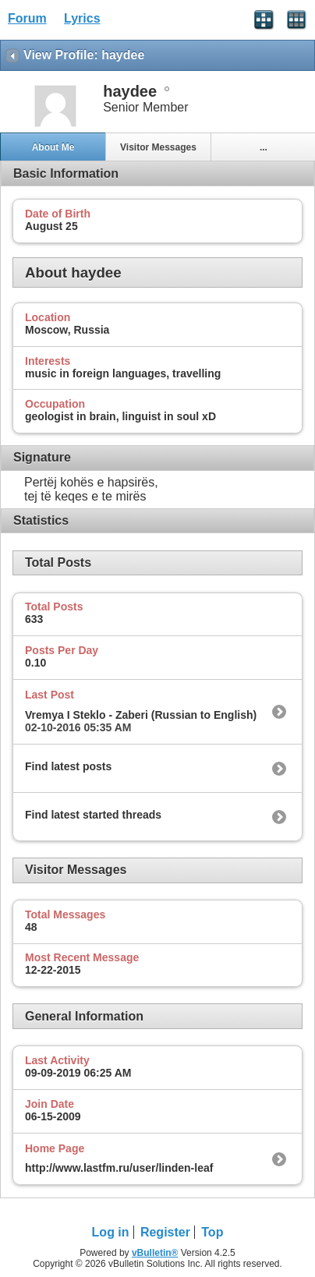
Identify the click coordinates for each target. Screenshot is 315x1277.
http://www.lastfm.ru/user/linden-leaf (119, 1168)
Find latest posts (68, 766)
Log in (110, 1232)
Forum (27, 18)
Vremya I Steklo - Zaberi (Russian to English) (141, 715)
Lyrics (82, 18)
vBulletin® (155, 1252)
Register (165, 1232)
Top (212, 1232)
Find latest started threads (93, 814)
